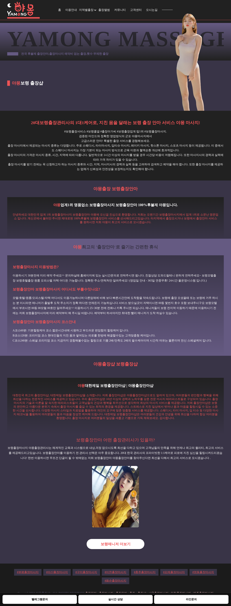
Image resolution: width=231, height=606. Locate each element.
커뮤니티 (120, 9)
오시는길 (152, 9)
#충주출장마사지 (145, 572)
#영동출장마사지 (203, 572)
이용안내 (71, 9)
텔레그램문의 (40, 599)
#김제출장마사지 (174, 572)
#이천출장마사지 (115, 572)
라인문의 (191, 599)
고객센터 (136, 9)
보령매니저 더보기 (115, 544)
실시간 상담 (115, 599)
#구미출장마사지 (86, 572)
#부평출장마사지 (28, 572)
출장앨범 (104, 9)
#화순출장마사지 (115, 580)
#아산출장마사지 (57, 572)
